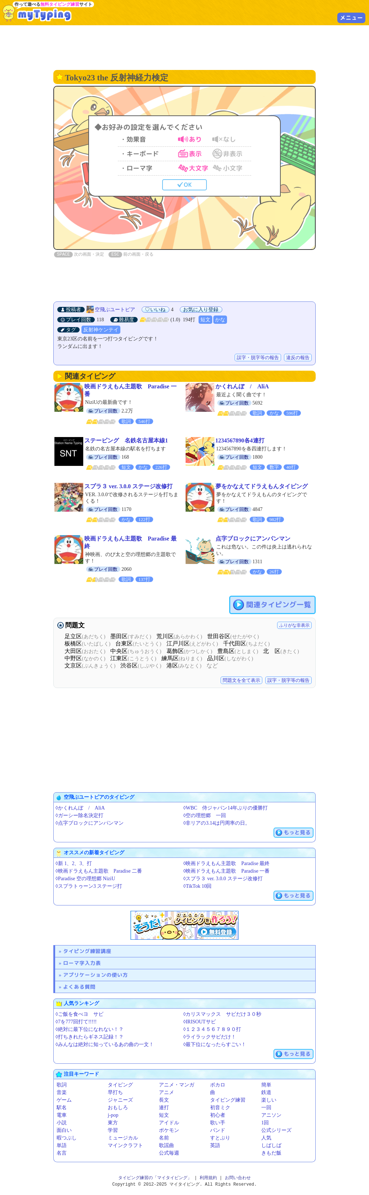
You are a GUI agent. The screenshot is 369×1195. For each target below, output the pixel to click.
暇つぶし (67, 1138)
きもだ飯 (271, 1153)
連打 (164, 1107)
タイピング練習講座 (87, 951)
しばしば (271, 1145)
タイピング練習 (227, 1100)
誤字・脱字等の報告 (258, 357)
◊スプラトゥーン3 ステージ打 (88, 886)
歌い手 (217, 1122)
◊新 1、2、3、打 (73, 863)
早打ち (115, 1092)
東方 (113, 1122)
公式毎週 (169, 1153)
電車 (62, 1115)
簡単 (266, 1085)
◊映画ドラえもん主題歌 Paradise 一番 (226, 871)
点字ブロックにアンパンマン (252, 538)
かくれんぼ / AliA (242, 386)
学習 (113, 1130)
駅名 (62, 1107)
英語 (215, 1145)
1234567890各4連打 (239, 440)
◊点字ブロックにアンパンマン (89, 823)
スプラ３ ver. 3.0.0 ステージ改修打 (128, 486)
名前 (164, 1138)
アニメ (166, 1092)
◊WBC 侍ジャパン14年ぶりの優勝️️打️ (225, 808)
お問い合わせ (238, 1178)
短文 (205, 319)
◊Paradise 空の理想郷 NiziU (85, 878)
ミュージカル (123, 1138)
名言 (62, 1153)
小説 (62, 1122)
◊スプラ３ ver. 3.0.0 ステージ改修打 (223, 878)
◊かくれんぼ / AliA (80, 808)
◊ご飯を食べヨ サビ (79, 1014)
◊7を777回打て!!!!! (76, 1021)
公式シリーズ (276, 1130)
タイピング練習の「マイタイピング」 (155, 1178)
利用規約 (208, 1178)
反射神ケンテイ (101, 329)
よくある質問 (79, 987)
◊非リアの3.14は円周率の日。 (216, 823)
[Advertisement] (184, 47)
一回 (266, 1107)
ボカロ (217, 1085)
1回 (265, 1122)
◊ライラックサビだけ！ (209, 1037)
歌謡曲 (166, 1145)
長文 (164, 1100)
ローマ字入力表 (82, 963)
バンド (217, 1130)
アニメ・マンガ (176, 1085)
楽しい (268, 1100)
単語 (62, 1145)
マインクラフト (125, 1145)
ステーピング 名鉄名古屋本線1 (126, 440)
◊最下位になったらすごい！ (214, 1044)
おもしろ (118, 1107)
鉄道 (266, 1092)
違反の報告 (298, 357)
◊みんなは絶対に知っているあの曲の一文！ (104, 1044)
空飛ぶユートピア (115, 309)
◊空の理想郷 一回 (204, 815)
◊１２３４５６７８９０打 (212, 1029)
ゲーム (64, 1100)
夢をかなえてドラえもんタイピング (261, 486)
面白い (64, 1130)
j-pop (113, 1115)
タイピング (120, 1085)
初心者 (217, 1115)
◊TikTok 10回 (197, 886)
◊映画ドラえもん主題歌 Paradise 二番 (98, 871)
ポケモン (169, 1130)
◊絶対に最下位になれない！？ (89, 1029)
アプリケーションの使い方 (95, 975)
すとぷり (220, 1138)
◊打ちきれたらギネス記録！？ (89, 1037)
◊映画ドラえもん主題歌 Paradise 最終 (226, 863)
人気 (266, 1138)
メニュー (351, 18)
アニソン (271, 1115)
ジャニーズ (120, 1100)
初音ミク (220, 1107)
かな (220, 319)
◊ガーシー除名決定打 (79, 815)
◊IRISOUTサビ (199, 1021)
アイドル (169, 1122)
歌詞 (62, 1085)
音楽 (62, 1092)
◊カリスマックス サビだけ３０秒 (222, 1014)
